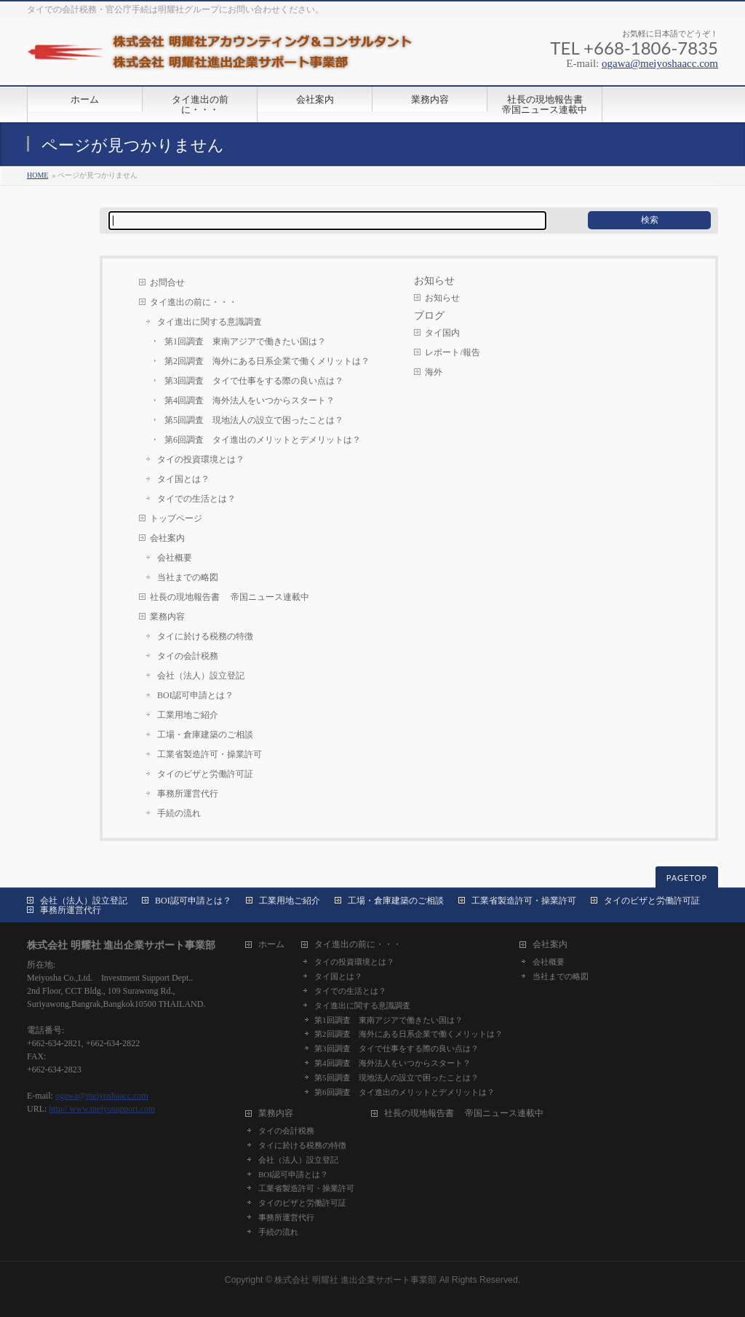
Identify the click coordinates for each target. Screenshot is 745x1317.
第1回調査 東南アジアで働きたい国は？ (245, 341)
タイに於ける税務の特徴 (205, 636)
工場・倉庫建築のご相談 (205, 734)
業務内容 (167, 617)
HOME (37, 175)
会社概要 (174, 558)
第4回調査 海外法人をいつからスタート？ (249, 400)
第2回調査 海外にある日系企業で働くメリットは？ (267, 361)
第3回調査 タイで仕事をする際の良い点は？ (253, 381)
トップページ (176, 518)
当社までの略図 (187, 577)
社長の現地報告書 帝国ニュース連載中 (229, 597)
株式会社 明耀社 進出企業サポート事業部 (355, 1280)
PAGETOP (686, 877)
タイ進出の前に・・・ (193, 302)
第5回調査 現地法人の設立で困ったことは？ (253, 420)
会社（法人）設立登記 (200, 676)
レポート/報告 (452, 352)
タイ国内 (442, 333)
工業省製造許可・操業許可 (209, 754)
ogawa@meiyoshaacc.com (660, 63)
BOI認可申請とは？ (195, 695)
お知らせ (442, 298)
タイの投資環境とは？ (200, 459)
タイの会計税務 (187, 656)
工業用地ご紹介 (187, 715)
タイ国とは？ (183, 479)
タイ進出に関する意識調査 (209, 322)
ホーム (271, 944)
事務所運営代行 (187, 793)
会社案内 (167, 538)
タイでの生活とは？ (196, 499)
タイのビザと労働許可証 (205, 774)
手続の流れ (179, 813)
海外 (433, 372)
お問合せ (167, 282)
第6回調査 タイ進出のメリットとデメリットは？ (262, 440)
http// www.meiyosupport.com (102, 1109)
